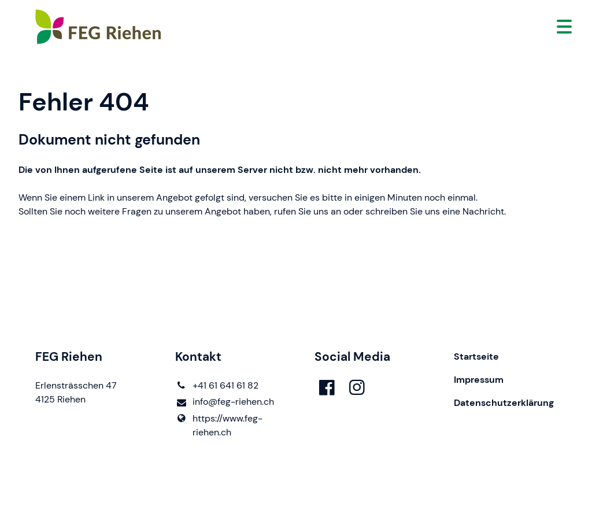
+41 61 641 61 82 (216, 386)
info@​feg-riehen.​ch (224, 402)
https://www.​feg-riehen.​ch (218, 425)
